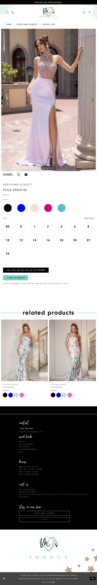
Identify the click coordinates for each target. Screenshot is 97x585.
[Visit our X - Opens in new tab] (58, 557)
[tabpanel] (48, 100)
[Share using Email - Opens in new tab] (26, 174)
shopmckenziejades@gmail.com (30, 432)
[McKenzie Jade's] (48, 12)
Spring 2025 (49, 24)
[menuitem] (7, 12)
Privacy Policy (24, 447)
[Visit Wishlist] (90, 12)
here (53, 582)
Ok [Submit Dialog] (92, 579)
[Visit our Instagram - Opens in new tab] (37, 557)
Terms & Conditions (26, 444)
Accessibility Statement (27, 449)
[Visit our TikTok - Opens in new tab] (65, 557)
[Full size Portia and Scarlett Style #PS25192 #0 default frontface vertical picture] (48, 100)
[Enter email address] (44, 513)
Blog (20, 452)
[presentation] (24, 350)
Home (9, 24)
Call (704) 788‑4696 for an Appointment (26, 270)
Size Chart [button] (89, 218)
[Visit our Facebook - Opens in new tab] (31, 557)
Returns (22, 442)
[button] (7, 12)
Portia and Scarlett (27, 24)
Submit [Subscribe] (44, 519)
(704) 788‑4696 (26, 428)
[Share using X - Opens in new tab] (19, 174)
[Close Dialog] (4, 578)
